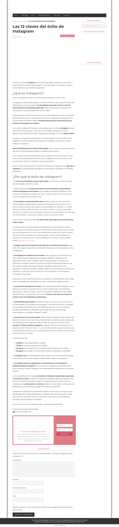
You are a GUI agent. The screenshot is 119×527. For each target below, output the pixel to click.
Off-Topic (85, 520)
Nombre (16, 479)
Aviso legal (58, 521)
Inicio (14, 21)
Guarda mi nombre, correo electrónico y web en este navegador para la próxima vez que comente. (43, 508)
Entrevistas (79, 520)
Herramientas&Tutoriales (68, 520)
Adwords (58, 520)
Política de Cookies (80, 521)
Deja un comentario (67, 35)
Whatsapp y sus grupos (26, 240)
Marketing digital (43, 520)
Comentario (17, 460)
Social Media (22, 21)
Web (14, 496)
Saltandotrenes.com (49, 521)
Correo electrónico (20, 488)
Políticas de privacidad (68, 521)
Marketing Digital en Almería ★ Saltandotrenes (59, 6)
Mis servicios (35, 520)
